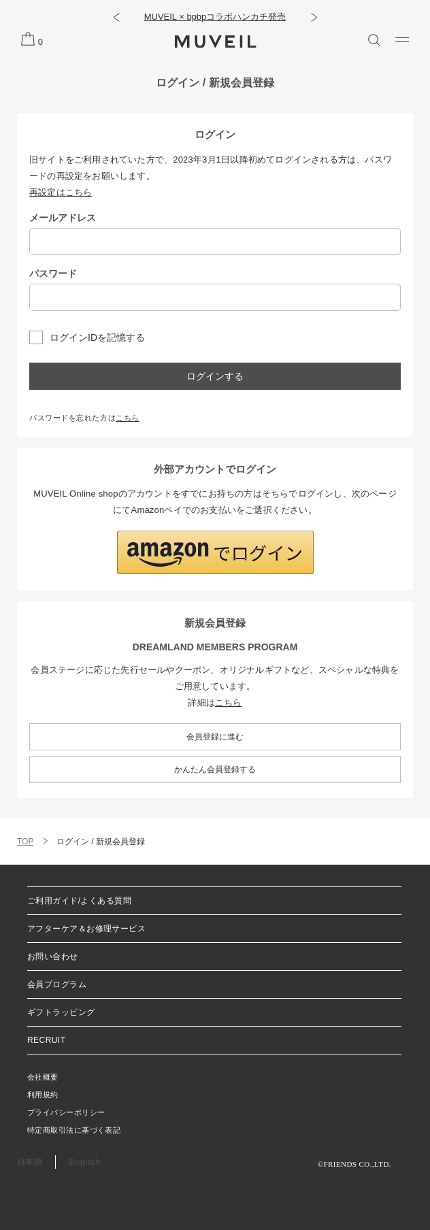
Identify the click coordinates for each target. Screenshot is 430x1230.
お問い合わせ (52, 956)
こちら (127, 418)
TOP (25, 841)
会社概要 (43, 1077)
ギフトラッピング (61, 1012)
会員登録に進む (215, 737)
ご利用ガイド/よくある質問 (79, 900)
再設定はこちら (60, 192)
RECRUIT (46, 1040)
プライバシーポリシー (66, 1112)
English (84, 1162)
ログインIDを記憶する (97, 337)
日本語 (29, 1162)
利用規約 (43, 1095)
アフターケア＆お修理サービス (86, 928)
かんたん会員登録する (215, 769)
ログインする (215, 376)
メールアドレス (62, 217)
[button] (116, 17)
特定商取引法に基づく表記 (73, 1130)
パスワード (53, 273)
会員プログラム (56, 984)
